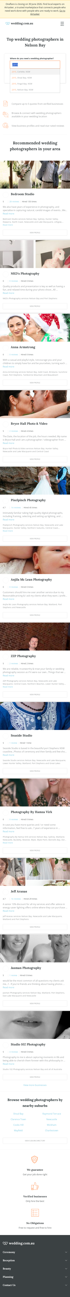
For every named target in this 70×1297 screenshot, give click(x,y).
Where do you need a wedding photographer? (32, 58)
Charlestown (51, 1130)
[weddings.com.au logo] (19, 23)
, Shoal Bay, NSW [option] (22, 77)
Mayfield (18, 1130)
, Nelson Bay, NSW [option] (22, 89)
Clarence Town (18, 1119)
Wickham (51, 1124)
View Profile (35, 232)
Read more (8, 213)
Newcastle (51, 1119)
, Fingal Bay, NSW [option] (22, 83)
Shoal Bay (18, 1113)
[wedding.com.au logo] (19, 1244)
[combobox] (35, 65)
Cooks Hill (18, 1124)
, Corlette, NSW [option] (21, 71)
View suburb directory (35, 1141)
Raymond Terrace (51, 1113)
